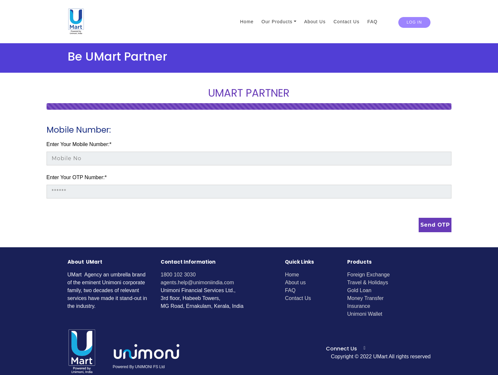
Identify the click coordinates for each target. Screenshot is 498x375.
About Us (315, 21)
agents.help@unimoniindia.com (197, 282)
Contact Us (346, 21)
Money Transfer (365, 298)
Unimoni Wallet (364, 314)
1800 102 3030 (178, 274)
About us (295, 282)
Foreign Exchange (368, 274)
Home (246, 21)
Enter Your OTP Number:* (77, 177)
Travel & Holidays (367, 282)
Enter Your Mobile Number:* (79, 144)
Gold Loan (359, 290)
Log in (414, 22)
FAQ (372, 21)
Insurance (358, 306)
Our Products (277, 21)
